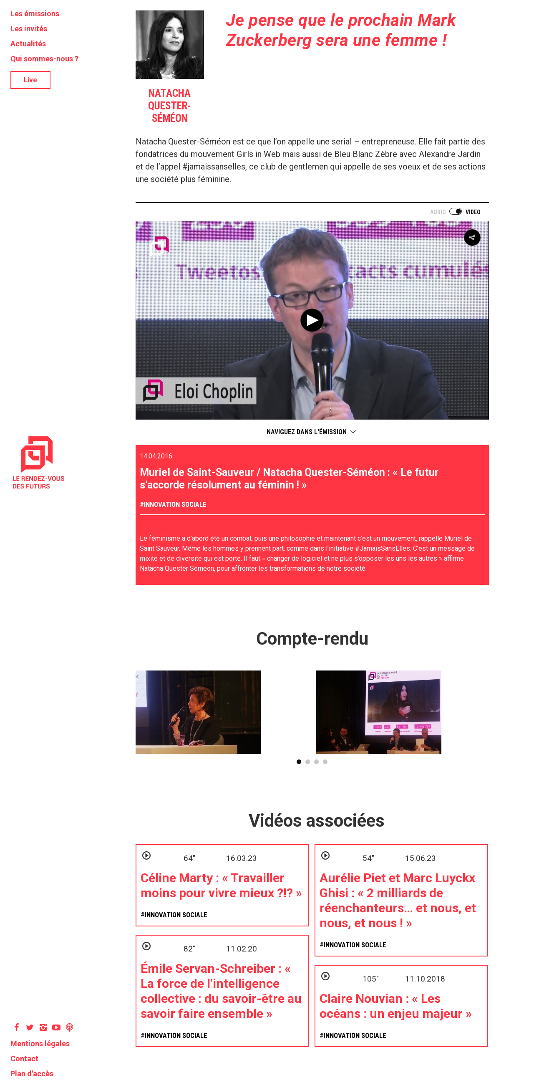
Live (30, 80)
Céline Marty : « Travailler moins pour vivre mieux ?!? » (221, 885)
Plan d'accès (31, 1073)
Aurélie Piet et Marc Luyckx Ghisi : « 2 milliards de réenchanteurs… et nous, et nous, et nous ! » (398, 900)
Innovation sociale (175, 504)
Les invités (28, 28)
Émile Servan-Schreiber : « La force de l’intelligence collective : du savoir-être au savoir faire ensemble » (221, 991)
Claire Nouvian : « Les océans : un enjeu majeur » (396, 1006)
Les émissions (34, 13)
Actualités (28, 43)
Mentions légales (40, 1043)
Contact (24, 1058)
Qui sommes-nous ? (44, 58)
